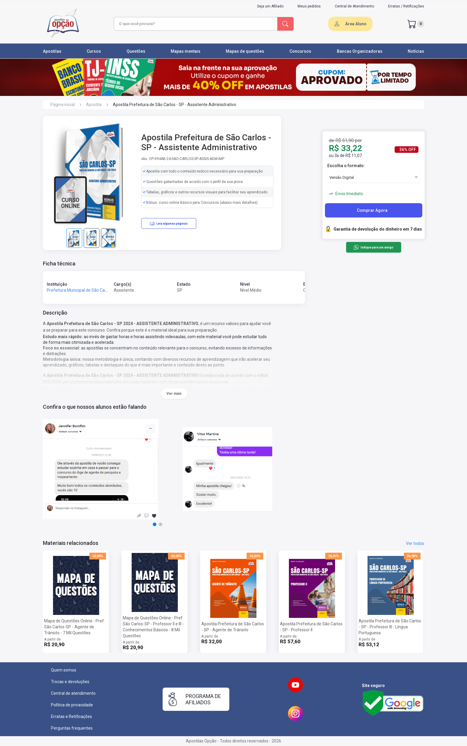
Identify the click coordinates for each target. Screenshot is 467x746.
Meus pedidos (309, 6)
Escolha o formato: (346, 165)
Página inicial (62, 104)
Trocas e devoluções (70, 681)
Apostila (94, 104)
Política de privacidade (72, 705)
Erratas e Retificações (71, 716)
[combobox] (194, 23)
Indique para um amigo (373, 247)
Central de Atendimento (354, 6)
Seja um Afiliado (270, 6)
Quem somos (63, 670)
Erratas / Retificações (406, 6)
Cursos (94, 51)
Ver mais (174, 393)
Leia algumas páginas (169, 223)
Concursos (300, 51)
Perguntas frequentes (72, 728)
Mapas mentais (185, 51)
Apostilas (52, 51)
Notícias (416, 51)
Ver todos (415, 543)
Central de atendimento (73, 693)
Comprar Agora (372, 210)
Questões (136, 51)
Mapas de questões (245, 51)
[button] (154, 524)
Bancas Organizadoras (359, 51)
